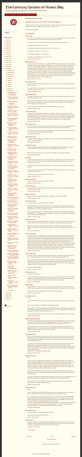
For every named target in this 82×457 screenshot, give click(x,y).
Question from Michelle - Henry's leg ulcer (12, 221)
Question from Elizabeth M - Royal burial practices (12, 120)
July (8, 80)
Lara (28, 36)
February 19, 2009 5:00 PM (33, 250)
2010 (7, 66)
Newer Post (29, 436)
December (10, 70)
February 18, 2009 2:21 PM (33, 121)
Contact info (19, 14)
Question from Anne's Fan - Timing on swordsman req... (12, 94)
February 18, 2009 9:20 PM (33, 142)
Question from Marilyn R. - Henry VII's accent (13, 251)
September (10, 76)
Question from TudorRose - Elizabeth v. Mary (13, 282)
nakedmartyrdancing (32, 318)
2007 (7, 295)
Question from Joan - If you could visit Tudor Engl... (12, 190)
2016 (7, 54)
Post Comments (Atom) (54, 444)
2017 (7, 52)
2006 (7, 297)
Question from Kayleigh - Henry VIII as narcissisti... (13, 210)
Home (7, 14)
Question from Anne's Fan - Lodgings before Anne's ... (12, 98)
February (9, 90)
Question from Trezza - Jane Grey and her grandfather (12, 205)
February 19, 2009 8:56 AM (33, 154)
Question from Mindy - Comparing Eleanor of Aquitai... (12, 129)
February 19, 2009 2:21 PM (33, 191)
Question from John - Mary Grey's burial (12, 137)
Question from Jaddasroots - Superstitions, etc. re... (13, 267)
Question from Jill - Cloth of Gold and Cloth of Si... (12, 115)
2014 (7, 58)
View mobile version (51, 439)
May (8, 84)
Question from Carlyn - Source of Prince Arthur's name (12, 247)
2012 (7, 62)
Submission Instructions (30, 14)
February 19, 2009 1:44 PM (33, 183)
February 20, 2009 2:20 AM (33, 293)
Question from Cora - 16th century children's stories (13, 171)
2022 (7, 42)
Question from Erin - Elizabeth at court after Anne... (13, 225)
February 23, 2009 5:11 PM (33, 407)
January (9, 290)
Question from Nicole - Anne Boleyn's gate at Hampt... (12, 218)
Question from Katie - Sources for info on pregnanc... (12, 181)
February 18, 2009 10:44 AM (34, 59)
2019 (7, 48)
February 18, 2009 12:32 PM (34, 91)
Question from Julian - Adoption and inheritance (12, 141)
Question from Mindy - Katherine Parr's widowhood (12, 124)
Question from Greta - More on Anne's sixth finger (12, 230)
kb (27, 157)
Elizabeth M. (30, 61)
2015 (7, 56)
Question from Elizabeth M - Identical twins (12, 198)
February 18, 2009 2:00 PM (33, 108)
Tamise (29, 284)
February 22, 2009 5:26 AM (33, 353)
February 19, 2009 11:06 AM (34, 176)
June (8, 82)
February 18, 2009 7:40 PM (33, 133)
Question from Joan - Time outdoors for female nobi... (12, 272)
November (10, 72)
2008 (7, 293)
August (9, 78)
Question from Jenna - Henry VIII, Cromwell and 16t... (12, 162)
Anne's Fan (30, 186)
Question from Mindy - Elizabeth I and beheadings (12, 194)
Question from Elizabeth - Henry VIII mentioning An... (13, 258)
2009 (7, 68)
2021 (7, 44)
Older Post (73, 436)
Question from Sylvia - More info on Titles (12, 111)
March (9, 88)
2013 (7, 60)
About (13, 14)
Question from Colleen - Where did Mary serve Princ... (12, 133)
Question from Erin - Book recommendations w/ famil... (12, 276)
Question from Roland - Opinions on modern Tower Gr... (12, 287)
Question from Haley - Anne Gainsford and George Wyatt (12, 167)
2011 (7, 64)
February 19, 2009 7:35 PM (33, 269)
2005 (7, 299)
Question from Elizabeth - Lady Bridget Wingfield (13, 254)
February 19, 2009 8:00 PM (33, 281)
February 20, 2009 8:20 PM (33, 316)
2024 (7, 40)
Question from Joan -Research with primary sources (13, 107)
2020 (7, 46)
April (8, 86)
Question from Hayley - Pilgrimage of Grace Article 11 (12, 185)
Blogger (47, 453)
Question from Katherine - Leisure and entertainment (12, 103)
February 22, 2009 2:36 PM (33, 384)
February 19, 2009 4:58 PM (33, 230)
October (9, 74)
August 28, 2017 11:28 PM (33, 426)
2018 (7, 50)
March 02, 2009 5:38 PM (33, 417)
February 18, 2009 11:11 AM (34, 78)
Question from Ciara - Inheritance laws (12, 149)
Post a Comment (31, 430)
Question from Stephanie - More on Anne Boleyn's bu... (13, 234)
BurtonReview (30, 94)
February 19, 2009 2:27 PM (33, 216)
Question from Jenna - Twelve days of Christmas (12, 158)
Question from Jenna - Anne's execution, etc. (12, 201)
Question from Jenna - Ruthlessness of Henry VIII (13, 239)
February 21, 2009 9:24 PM (33, 331)
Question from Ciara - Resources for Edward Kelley (13, 145)
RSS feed (8, 306)
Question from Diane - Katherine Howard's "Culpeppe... (12, 153)
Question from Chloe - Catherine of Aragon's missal (12, 176)
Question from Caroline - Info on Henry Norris (12, 214)
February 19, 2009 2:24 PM (33, 198)
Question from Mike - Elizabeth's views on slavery (12, 263)
